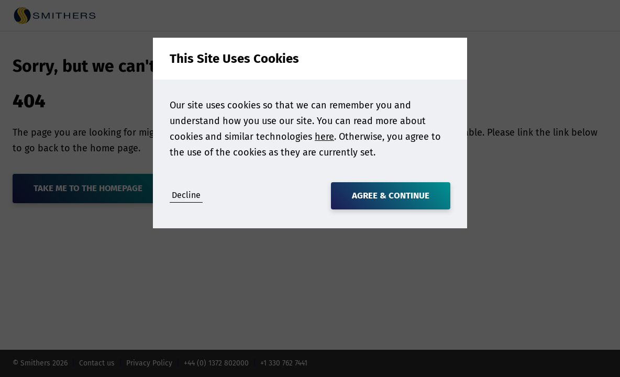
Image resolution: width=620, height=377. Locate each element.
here (324, 136)
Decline (186, 195)
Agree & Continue (390, 195)
